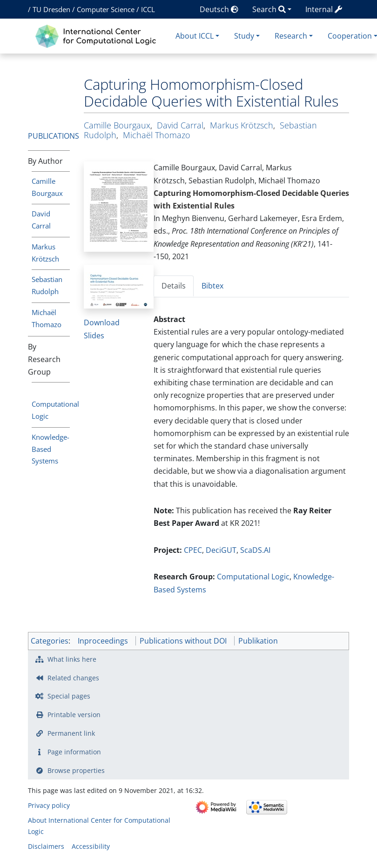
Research (291, 36)
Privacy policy (49, 805)
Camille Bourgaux (117, 125)
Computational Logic (253, 576)
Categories (49, 641)
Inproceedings (103, 641)
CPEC (193, 550)
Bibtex (212, 286)
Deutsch (219, 9)
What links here (71, 659)
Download (102, 322)
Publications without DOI (183, 641)
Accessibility (91, 846)
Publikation (258, 641)
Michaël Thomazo (156, 135)
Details (174, 286)
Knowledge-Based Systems (50, 449)
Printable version (74, 714)
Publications (53, 136)
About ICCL (194, 36)
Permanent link (71, 733)
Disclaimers (46, 846)
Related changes (73, 677)
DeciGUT (221, 550)
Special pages (68, 696)
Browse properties (76, 770)
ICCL (148, 9)
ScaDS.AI (255, 550)
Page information (74, 751)
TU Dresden (51, 9)
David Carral (180, 125)
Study (244, 36)
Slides (94, 335)
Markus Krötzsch (241, 125)
